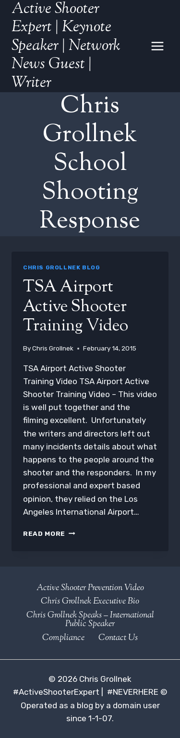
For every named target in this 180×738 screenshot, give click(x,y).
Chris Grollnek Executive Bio (90, 601)
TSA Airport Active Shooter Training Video (75, 307)
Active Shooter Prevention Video (90, 588)
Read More (49, 533)
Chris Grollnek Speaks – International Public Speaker (90, 619)
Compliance (63, 638)
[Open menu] (157, 46)
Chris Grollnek (52, 348)
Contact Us (118, 638)
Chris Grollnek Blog (61, 267)
